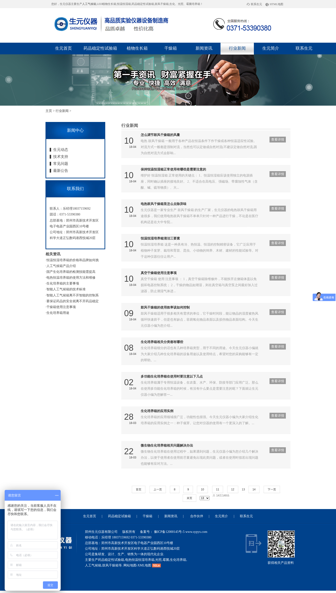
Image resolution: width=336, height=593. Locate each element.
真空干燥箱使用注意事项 (159, 273)
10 (202, 489)
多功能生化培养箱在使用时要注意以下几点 (172, 376)
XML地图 (144, 565)
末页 (189, 498)
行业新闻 (237, 48)
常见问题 (60, 164)
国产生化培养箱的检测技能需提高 (70, 272)
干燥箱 (170, 48)
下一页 (272, 489)
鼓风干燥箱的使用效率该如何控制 (165, 307)
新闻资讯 (204, 48)
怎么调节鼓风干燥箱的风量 (160, 135)
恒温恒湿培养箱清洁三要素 (160, 238)
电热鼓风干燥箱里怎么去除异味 (163, 204)
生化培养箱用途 (57, 313)
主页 (49, 111)
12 (232, 489)
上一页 (158, 489)
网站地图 (129, 565)
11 (217, 489)
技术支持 (60, 157)
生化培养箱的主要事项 (62, 283)
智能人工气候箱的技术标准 (66, 289)
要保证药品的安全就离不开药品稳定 (72, 301)
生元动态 (60, 150)
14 (254, 489)
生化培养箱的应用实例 (157, 411)
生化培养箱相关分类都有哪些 (162, 342)
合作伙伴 (196, 516)
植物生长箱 (137, 48)
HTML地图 (274, 4)
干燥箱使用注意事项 (61, 307)
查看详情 (277, 139)
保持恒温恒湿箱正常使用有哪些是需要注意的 (173, 169)
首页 (138, 489)
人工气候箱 (89, 4)
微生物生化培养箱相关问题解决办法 (167, 445)
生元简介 (270, 48)
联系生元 (254, 4)
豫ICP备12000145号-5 (169, 532)
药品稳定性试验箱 (100, 48)
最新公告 (60, 171)
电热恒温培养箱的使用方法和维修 (70, 277)
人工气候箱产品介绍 (61, 266)
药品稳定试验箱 (119, 516)
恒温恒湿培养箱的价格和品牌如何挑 (72, 260)
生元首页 (63, 48)
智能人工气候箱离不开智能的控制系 (72, 295)
